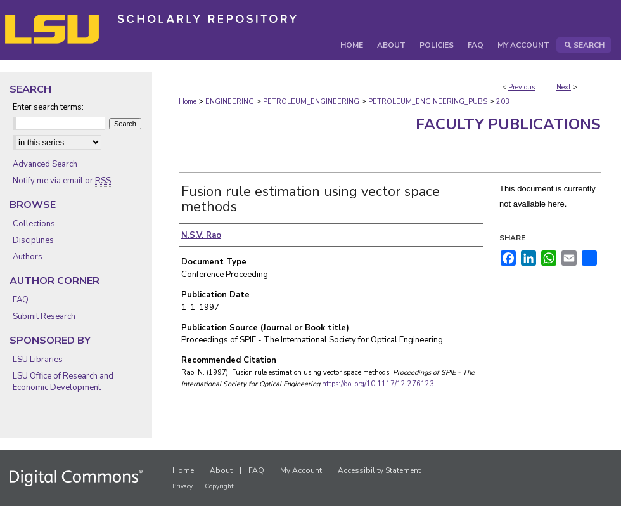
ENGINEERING (229, 102)
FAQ (21, 300)
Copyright (219, 486)
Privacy (182, 486)
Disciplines (33, 240)
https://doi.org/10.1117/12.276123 (378, 384)
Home (187, 102)
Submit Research (44, 316)
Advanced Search (45, 164)
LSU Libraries (38, 359)
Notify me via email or (62, 180)
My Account (301, 470)
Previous (521, 87)
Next (563, 87)
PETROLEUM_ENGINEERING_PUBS (427, 102)
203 (502, 102)
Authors (27, 257)
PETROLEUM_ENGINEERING (311, 102)
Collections (34, 224)
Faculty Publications (508, 124)
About (221, 470)
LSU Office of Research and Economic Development (63, 381)
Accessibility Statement (379, 470)
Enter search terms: (48, 107)
